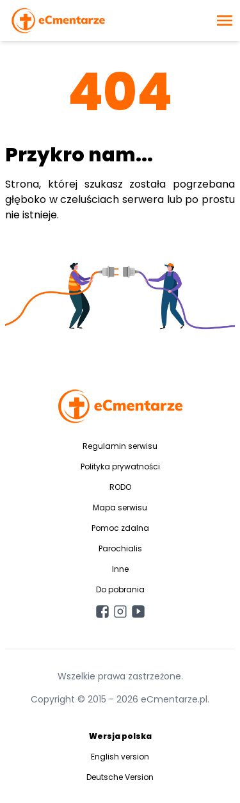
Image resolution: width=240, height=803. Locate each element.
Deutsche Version (120, 777)
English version (120, 756)
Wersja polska (120, 736)
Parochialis (120, 548)
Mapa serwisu (120, 507)
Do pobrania (120, 589)
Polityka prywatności (120, 466)
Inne (120, 569)
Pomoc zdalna (120, 528)
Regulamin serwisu (120, 446)
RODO (120, 487)
